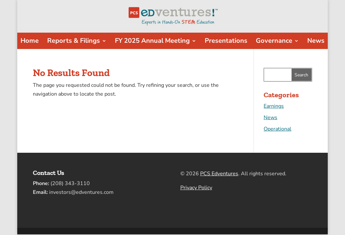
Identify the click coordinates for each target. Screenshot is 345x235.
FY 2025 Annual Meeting (152, 42)
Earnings (274, 106)
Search (301, 75)
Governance (274, 42)
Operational (277, 129)
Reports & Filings (73, 42)
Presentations (226, 42)
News (315, 42)
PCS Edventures (219, 173)
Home (30, 42)
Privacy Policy (196, 187)
